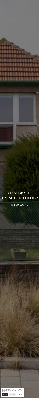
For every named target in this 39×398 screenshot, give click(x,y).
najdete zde (4, 391)
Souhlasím (5, 394)
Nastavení (21, 394)
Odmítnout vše (12, 394)
